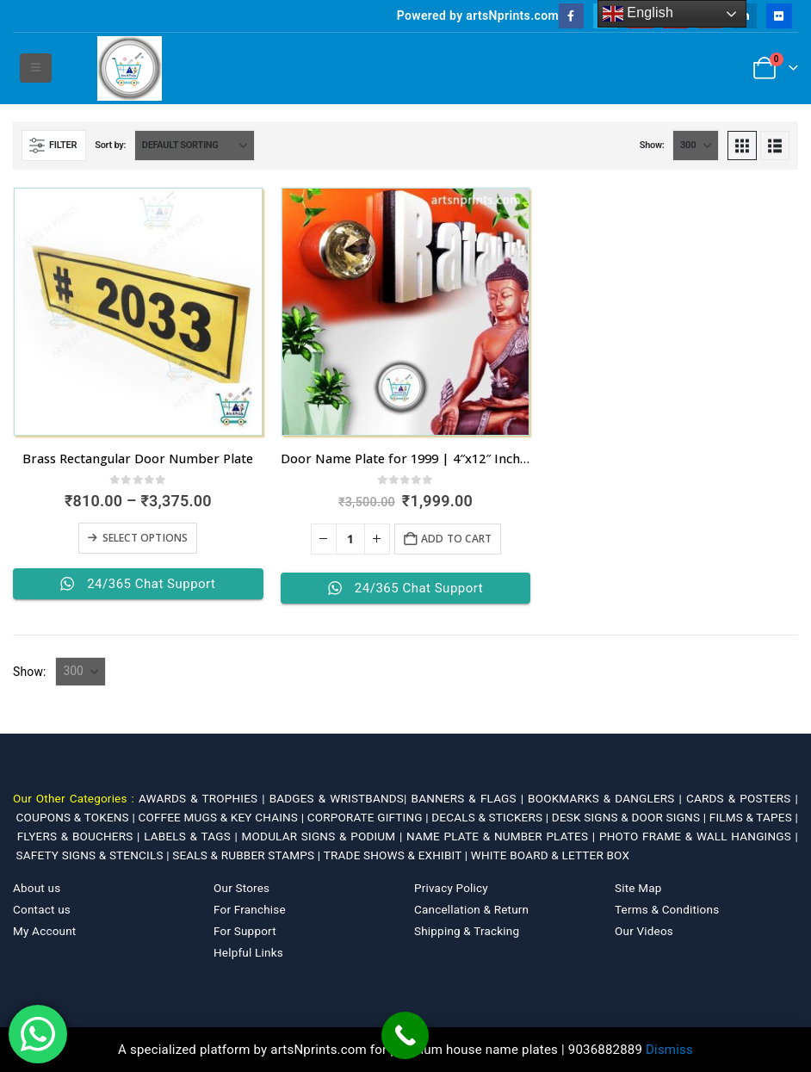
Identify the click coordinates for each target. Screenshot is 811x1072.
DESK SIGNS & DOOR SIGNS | (630, 817)
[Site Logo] (129, 68)
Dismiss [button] (669, 1049)
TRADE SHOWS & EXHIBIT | (397, 855)
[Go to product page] (138, 312)
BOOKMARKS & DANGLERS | (607, 798)
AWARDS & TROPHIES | (202, 798)
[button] (36, 68)
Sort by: (110, 145)
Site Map (638, 888)
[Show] (695, 145)
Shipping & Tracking (466, 931)
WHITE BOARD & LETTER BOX (550, 855)
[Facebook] (571, 15)
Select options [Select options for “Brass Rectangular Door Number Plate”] (145, 537)
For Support (245, 931)
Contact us (42, 909)
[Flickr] (778, 15)
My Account (44, 931)
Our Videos (644, 931)
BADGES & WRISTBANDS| (340, 798)
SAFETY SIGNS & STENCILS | (94, 855)
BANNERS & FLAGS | (470, 798)
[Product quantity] (350, 539)
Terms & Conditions (667, 909)
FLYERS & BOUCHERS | (81, 836)
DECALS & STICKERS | (491, 817)
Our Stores (241, 888)
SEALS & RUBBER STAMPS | (248, 855)
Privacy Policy (451, 888)
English (638, 13)
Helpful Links (248, 952)
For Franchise (250, 909)
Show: (652, 145)
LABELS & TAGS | (192, 836)
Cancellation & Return (471, 909)
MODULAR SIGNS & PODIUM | (324, 836)
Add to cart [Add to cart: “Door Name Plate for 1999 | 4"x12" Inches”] (456, 538)
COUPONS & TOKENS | (77, 817)
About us (36, 888)
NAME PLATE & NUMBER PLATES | (502, 836)
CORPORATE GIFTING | (369, 817)
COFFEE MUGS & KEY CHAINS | (222, 817)
